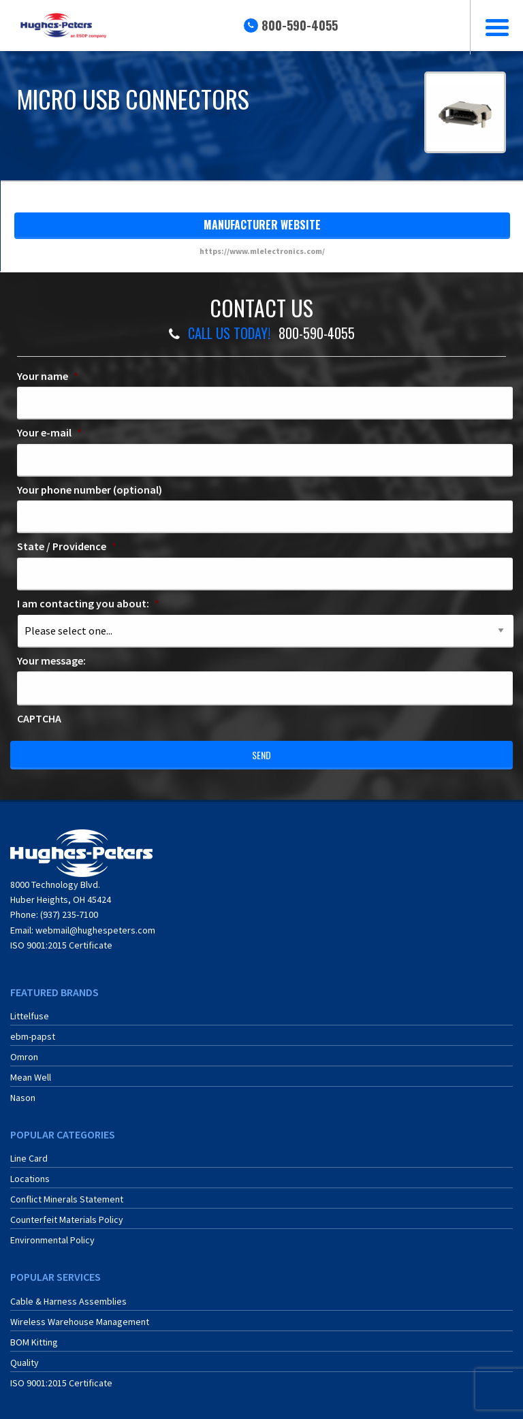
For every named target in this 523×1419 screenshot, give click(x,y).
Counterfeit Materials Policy (66, 1219)
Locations (30, 1179)
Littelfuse (29, 1016)
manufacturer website (262, 225)
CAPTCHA (39, 718)
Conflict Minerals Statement (66, 1199)
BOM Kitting (34, 1342)
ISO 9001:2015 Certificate (61, 945)
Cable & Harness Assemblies (68, 1301)
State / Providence (66, 546)
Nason (22, 1097)
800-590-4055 (300, 25)
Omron (24, 1057)
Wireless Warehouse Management (79, 1322)
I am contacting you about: (88, 603)
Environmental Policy (52, 1240)
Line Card (29, 1158)
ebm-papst (32, 1036)
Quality (24, 1362)
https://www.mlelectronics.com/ (262, 251)
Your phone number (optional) (89, 489)
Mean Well (30, 1077)
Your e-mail (49, 432)
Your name (47, 376)
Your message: (51, 660)
